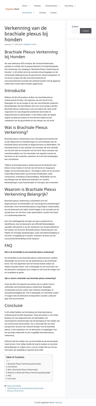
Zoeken (75, 26)
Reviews (37, 6)
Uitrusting (71, 5)
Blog (9, 386)
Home (27, 5)
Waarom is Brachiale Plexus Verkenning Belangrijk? (29, 372)
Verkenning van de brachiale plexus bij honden (25, 388)
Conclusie (12, 378)
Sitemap (58, 402)
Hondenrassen (53, 5)
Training (42, 12)
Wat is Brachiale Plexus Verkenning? (23, 369)
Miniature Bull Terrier (15, 391)
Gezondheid (29, 12)
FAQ (9, 375)
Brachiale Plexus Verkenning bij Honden (24, 364)
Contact (53, 12)
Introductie (12, 367)
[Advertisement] (81, 79)
